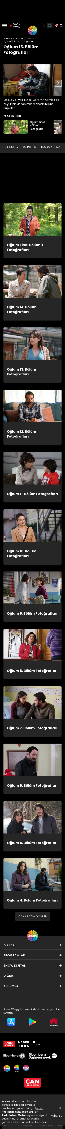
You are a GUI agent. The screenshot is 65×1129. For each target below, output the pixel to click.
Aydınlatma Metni (13, 1115)
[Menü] (4, 25)
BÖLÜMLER (10, 147)
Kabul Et (56, 1116)
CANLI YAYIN (14, 25)
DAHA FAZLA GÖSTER (32, 916)
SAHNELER (29, 147)
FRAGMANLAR (50, 147)
